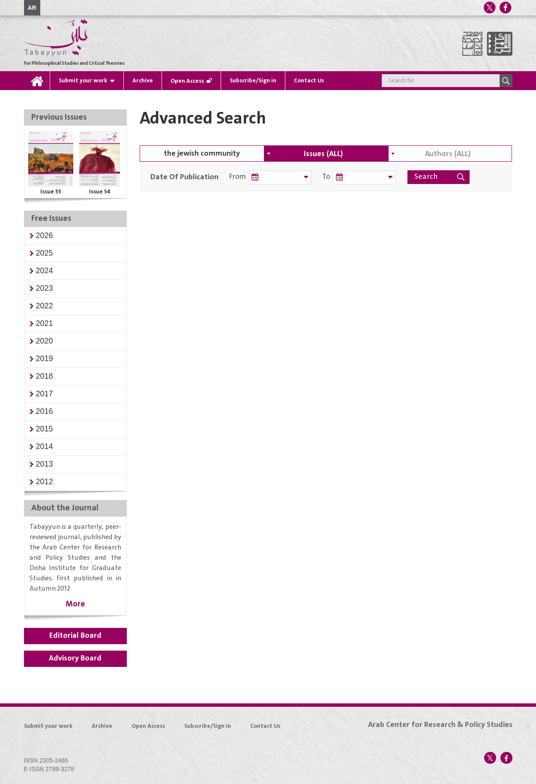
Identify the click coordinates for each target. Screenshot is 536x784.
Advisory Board (75, 658)
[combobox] (326, 153)
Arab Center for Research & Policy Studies (440, 724)
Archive (142, 80)
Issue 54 (100, 192)
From (237, 177)
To (325, 177)
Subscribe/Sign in (253, 80)
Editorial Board (75, 635)
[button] (44, 235)
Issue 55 (50, 192)
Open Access (187, 81)
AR (32, 7)
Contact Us (309, 80)
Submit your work (83, 80)
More (75, 604)
